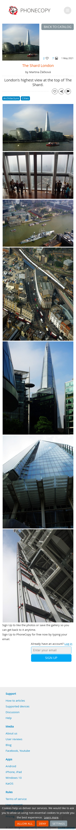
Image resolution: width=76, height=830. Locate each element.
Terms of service (16, 799)
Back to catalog (57, 27)
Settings (58, 823)
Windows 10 (14, 777)
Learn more (51, 817)
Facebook (12, 750)
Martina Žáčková (40, 72)
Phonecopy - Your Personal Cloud (30, 10)
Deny (42, 823)
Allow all (25, 823)
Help (9, 718)
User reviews (14, 739)
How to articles (15, 700)
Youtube (24, 750)
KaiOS (9, 783)
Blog (8, 745)
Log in (68, 644)
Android (11, 766)
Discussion (12, 712)
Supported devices (17, 706)
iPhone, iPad (14, 772)
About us (11, 733)
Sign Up (51, 658)
